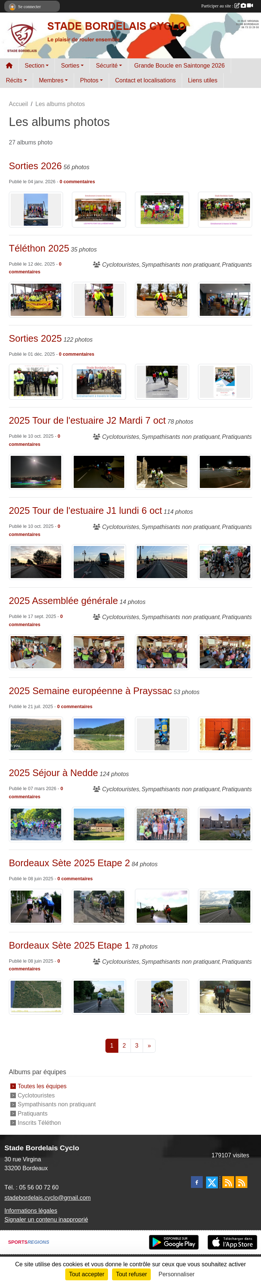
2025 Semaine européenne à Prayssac (90, 691)
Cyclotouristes (36, 1095)
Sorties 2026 (35, 166)
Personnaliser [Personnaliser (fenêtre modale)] (177, 1274)
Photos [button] (89, 80)
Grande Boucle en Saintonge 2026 (179, 65)
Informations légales (30, 1211)
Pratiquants (33, 1113)
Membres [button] (51, 80)
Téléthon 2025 (39, 248)
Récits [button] (14, 80)
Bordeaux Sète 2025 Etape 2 (69, 863)
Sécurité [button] (107, 65)
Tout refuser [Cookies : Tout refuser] (131, 1274)
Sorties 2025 (35, 338)
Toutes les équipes (42, 1086)
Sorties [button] (70, 65)
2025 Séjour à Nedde (53, 773)
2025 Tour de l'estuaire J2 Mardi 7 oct (87, 420)
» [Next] (149, 1045)
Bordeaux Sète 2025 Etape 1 (69, 945)
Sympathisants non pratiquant (57, 1104)
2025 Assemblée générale (63, 600)
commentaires (79, 181)
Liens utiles (203, 80)
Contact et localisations (145, 80)
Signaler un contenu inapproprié (46, 1219)
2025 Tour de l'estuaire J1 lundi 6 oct (85, 510)
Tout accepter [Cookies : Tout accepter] (86, 1274)
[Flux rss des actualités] (228, 1182)
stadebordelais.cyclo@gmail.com (47, 1198)
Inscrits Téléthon (39, 1123)
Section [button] (34, 65)
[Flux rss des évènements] (241, 1182)
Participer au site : (227, 5)
